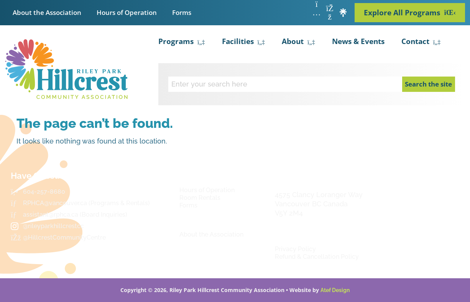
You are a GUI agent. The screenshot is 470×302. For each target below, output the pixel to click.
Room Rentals (199, 197)
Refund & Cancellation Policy (317, 256)
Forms (181, 12)
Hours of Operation (127, 12)
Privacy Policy (295, 249)
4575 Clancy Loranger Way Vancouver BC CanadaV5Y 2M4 (319, 204)
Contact (421, 42)
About (298, 42)
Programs (181, 42)
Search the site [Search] (428, 84)
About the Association (47, 12)
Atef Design (335, 290)
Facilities (243, 42)
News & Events (358, 41)
